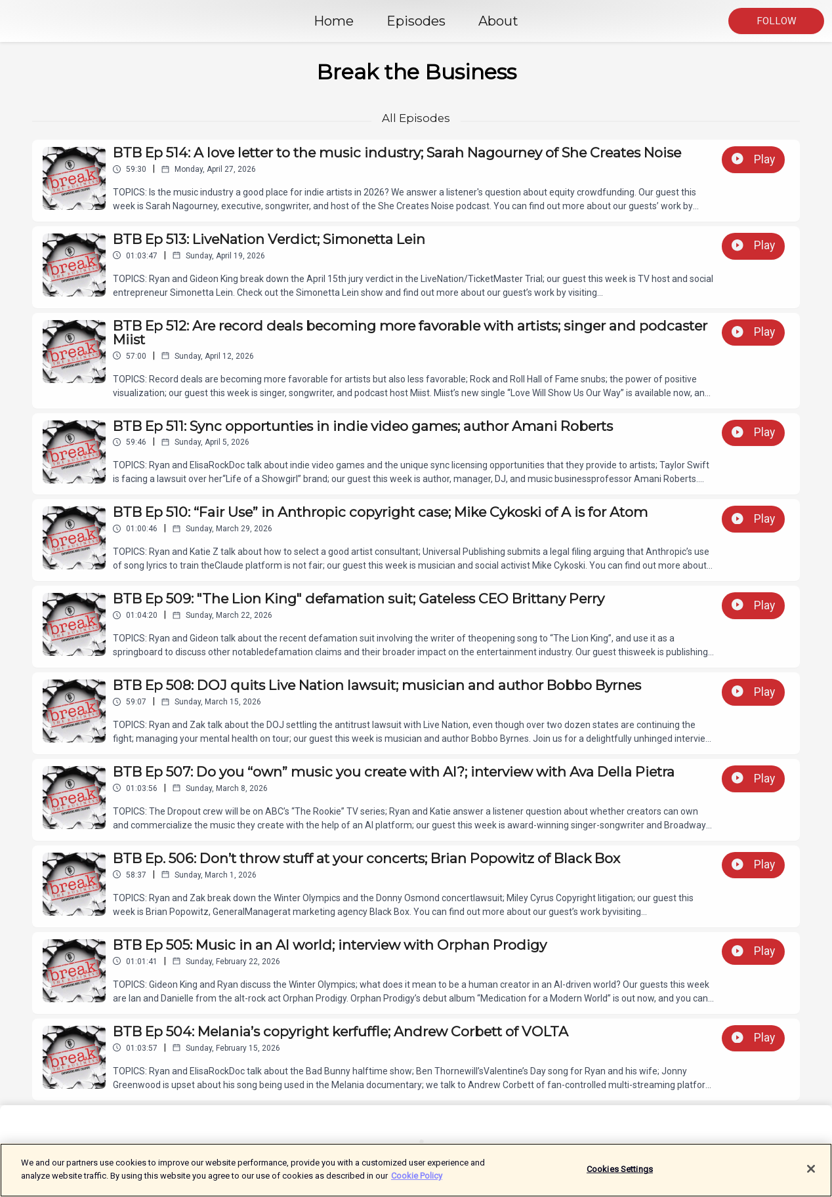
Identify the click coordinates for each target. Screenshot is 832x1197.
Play (753, 159)
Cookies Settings (620, 1176)
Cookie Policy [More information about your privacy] (416, 1182)
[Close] (811, 1175)
